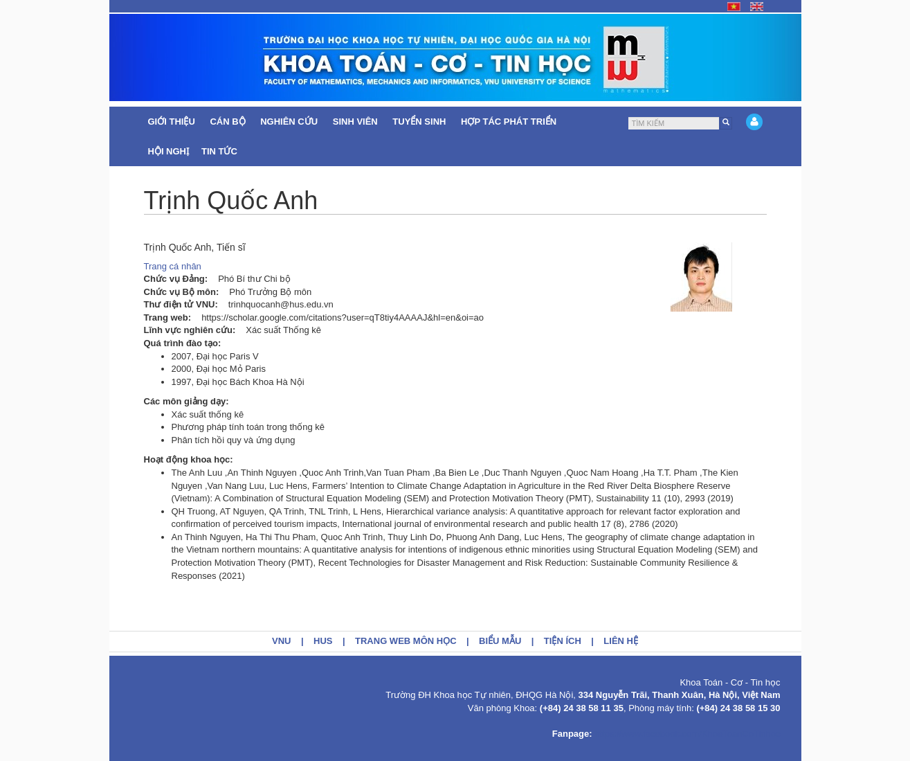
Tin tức (220, 151)
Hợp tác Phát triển (508, 121)
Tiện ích (562, 641)
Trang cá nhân (172, 266)
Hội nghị (169, 151)
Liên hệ (620, 641)
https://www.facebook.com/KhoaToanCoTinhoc (687, 733)
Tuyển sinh (420, 121)
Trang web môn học (406, 641)
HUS (322, 641)
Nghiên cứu (290, 121)
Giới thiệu (173, 121)
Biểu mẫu (500, 641)
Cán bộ (229, 121)
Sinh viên (357, 121)
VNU (281, 641)
